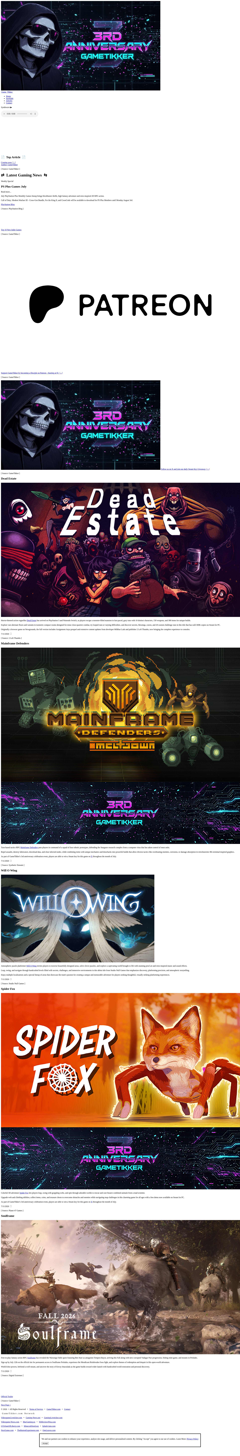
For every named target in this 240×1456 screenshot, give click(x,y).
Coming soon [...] (9, 163)
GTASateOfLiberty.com (10, 1426)
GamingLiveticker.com (53, 1418)
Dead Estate (31, 620)
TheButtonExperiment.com (28, 1430)
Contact (9, 103)
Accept (45, 1443)
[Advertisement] (75, 135)
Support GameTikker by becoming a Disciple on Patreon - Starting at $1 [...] (31, 373)
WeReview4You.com (47, 1422)
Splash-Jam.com (48, 1426)
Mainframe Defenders (29, 847)
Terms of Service (36, 1409)
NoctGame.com (7, 1430)
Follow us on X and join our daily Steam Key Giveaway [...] (185, 469)
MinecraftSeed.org (31, 1426)
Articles (9, 101)
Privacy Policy (192, 1439)
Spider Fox (24, 1193)
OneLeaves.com (49, 1430)
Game (7, 92)
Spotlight (9, 98)
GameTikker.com (53, 1409)
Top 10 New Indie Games (11, 230)
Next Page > (6, 1405)
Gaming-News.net (33, 1418)
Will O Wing (31, 966)
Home (8, 96)
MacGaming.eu (29, 1422)
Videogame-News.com (10, 1422)
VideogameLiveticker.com (11, 1418)
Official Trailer (7, 1396)
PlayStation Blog (8, 204)
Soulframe (31, 1358)
